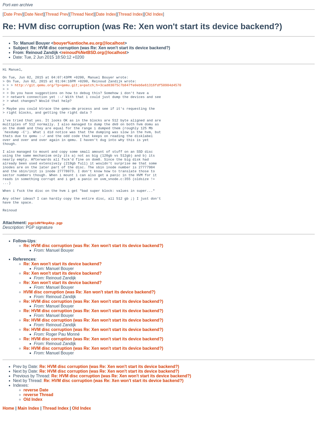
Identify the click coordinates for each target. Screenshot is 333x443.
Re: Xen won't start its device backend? (62, 293)
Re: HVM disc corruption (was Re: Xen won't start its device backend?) (93, 275)
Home (8, 438)
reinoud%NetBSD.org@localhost (94, 52)
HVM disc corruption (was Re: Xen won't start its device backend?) (89, 321)
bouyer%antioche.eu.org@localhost (89, 43)
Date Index (106, 14)
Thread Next (82, 14)
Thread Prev (57, 14)
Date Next (33, 14)
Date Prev (13, 14)
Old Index (154, 14)
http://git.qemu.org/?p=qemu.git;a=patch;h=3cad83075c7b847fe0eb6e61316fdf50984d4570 (98, 89)
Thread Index (130, 14)
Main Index (28, 438)
